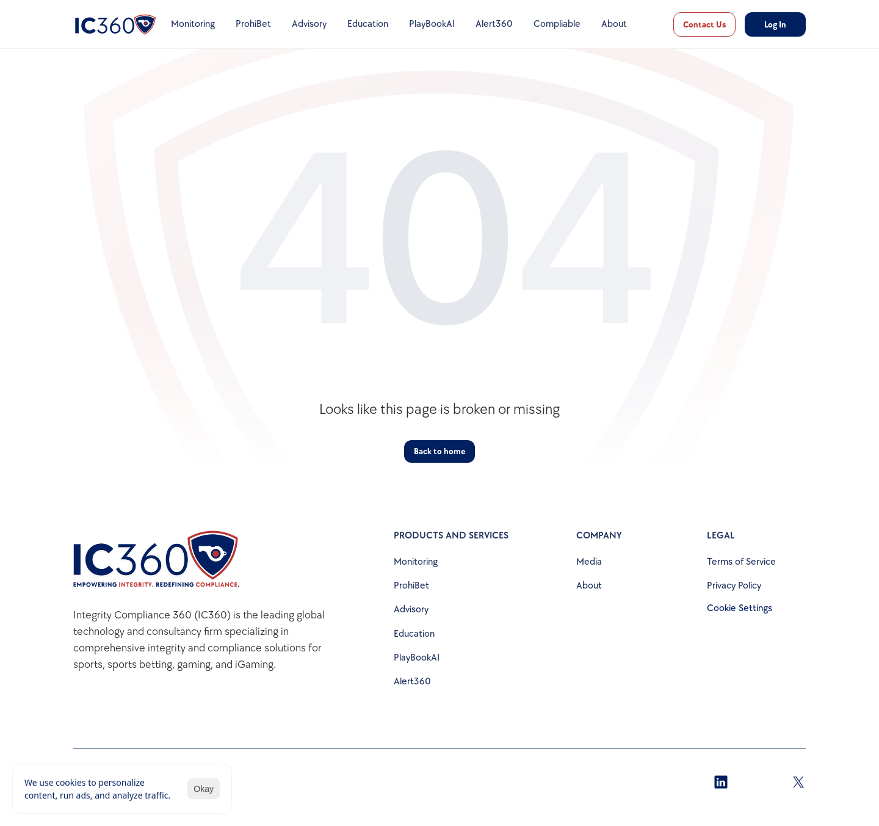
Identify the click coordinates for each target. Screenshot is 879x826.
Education (414, 634)
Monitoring (416, 562)
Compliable (557, 24)
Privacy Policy (734, 586)
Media (589, 562)
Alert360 (412, 681)
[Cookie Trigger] (739, 609)
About (589, 586)
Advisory (411, 609)
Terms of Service (741, 562)
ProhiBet (411, 586)
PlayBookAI (417, 658)
